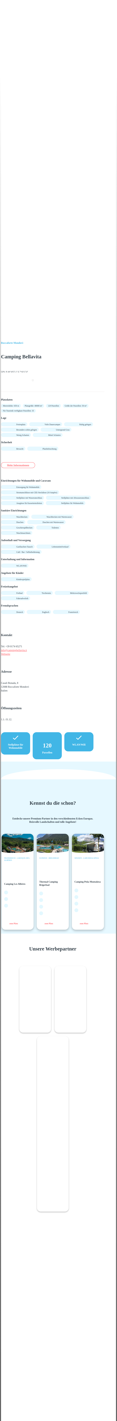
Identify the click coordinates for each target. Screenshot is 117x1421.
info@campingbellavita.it (14, 650)
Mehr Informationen (21, 465)
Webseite (5, 654)
